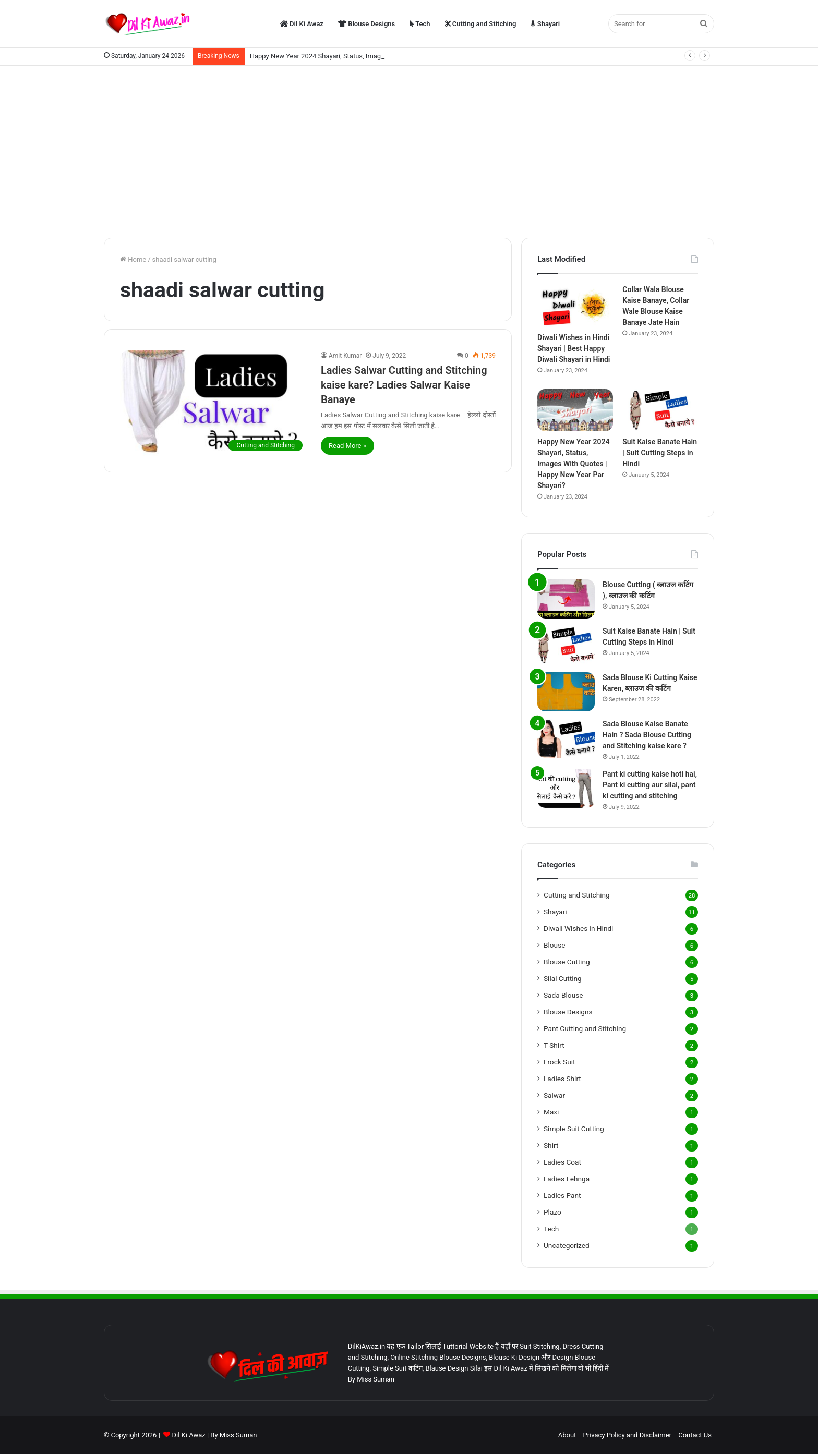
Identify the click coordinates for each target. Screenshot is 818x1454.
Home (133, 259)
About (567, 1435)
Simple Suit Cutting (574, 1128)
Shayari (545, 24)
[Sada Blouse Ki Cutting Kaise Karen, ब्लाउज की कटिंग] (566, 691)
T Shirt (554, 1045)
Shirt (551, 1145)
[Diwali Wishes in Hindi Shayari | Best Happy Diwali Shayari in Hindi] (575, 305)
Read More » (347, 446)
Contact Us (695, 1435)
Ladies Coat (562, 1162)
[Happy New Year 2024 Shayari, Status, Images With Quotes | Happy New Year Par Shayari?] (575, 410)
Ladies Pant (562, 1195)
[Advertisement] (409, 149)
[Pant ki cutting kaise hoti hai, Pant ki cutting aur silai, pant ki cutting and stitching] (566, 788)
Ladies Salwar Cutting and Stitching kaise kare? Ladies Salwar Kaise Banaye (404, 385)
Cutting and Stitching (480, 24)
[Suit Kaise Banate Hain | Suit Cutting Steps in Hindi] (660, 410)
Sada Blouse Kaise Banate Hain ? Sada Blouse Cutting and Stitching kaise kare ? (647, 735)
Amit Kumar (345, 355)
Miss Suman (238, 1435)
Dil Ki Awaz (301, 24)
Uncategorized (567, 1245)
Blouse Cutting (567, 962)
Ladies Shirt (562, 1078)
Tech (420, 24)
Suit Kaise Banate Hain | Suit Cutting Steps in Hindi (659, 453)
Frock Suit (559, 1062)
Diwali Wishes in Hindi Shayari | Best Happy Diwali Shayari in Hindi (573, 348)
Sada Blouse (563, 995)
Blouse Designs (366, 24)
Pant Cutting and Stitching (585, 1028)
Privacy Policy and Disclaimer (627, 1435)
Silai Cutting (563, 978)
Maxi (551, 1112)
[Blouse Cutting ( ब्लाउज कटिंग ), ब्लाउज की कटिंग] (566, 599)
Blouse (554, 945)
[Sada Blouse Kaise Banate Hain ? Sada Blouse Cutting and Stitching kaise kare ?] (566, 738)
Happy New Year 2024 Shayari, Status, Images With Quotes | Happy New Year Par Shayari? (573, 464)
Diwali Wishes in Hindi (578, 928)
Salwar (554, 1095)
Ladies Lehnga (567, 1178)
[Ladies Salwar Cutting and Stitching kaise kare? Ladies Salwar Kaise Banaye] (214, 403)
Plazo (552, 1212)
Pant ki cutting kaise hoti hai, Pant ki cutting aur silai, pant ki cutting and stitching (650, 785)
